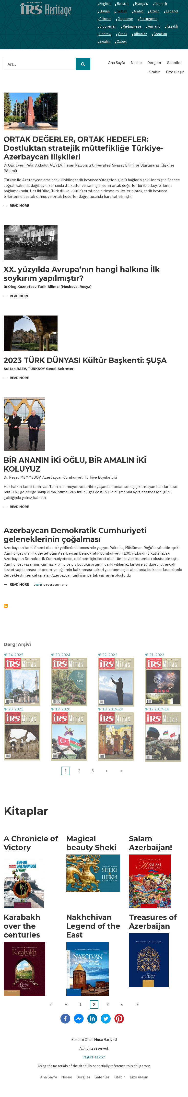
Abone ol (6, 606)
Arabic (138, 11)
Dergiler (154, 62)
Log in (38, 584)
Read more (19, 206)
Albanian (140, 34)
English (104, 3)
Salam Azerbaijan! (150, 843)
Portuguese (148, 19)
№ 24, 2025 (13, 655)
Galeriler (174, 62)
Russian (123, 3)
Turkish (121, 11)
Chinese (105, 19)
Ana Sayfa (116, 62)
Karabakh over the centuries (22, 926)
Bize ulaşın (175, 72)
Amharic (154, 26)
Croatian (160, 34)
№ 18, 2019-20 (110, 709)
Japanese (125, 19)
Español (172, 11)
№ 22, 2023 (107, 655)
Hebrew (105, 34)
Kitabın (154, 72)
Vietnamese (132, 26)
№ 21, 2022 (154, 655)
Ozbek (122, 41)
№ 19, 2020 (60, 709)
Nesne (136, 62)
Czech (154, 11)
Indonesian (107, 26)
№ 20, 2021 (13, 709)
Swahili (104, 41)
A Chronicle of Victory (31, 843)
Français (141, 3)
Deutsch (160, 3)
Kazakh (172, 26)
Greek (122, 34)
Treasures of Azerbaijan (153, 922)
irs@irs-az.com (94, 1057)
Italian (104, 11)
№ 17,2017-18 (157, 709)
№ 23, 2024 (60, 655)
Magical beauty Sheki (91, 843)
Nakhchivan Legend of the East (93, 926)
